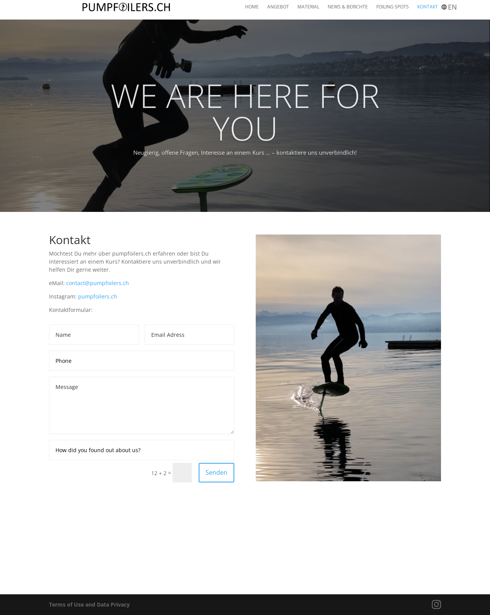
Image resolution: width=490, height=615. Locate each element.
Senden (216, 472)
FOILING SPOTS (392, 7)
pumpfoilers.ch (97, 296)
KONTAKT (427, 7)
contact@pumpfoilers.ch (97, 283)
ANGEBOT (278, 7)
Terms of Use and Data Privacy (89, 604)
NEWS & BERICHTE (348, 7)
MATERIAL (308, 7)
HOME (252, 7)
